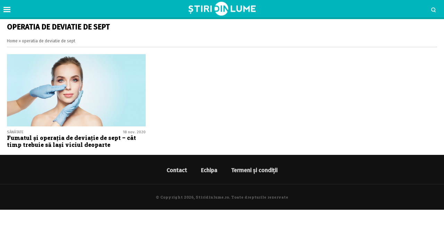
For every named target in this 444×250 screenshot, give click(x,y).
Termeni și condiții (254, 170)
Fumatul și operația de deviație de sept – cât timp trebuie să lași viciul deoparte (71, 141)
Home (12, 41)
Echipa (209, 170)
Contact (176, 170)
